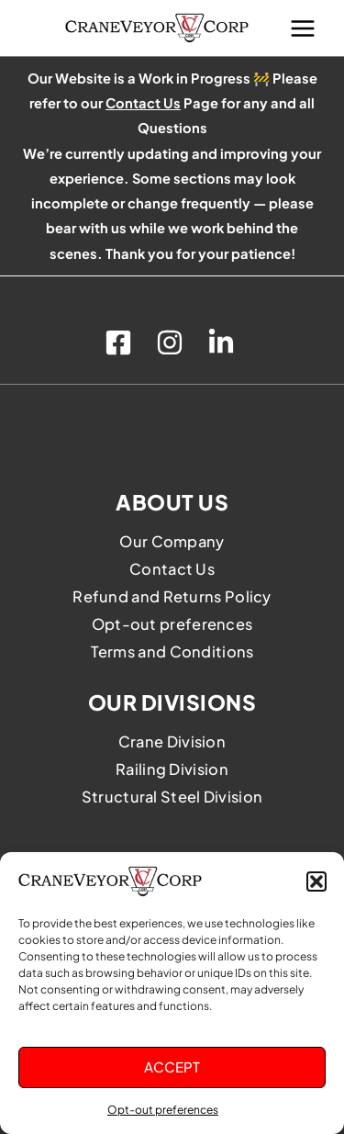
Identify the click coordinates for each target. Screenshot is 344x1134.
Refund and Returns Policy (172, 596)
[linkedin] (223, 342)
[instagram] (172, 342)
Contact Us (172, 568)
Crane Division (172, 741)
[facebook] (121, 342)
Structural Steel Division (172, 796)
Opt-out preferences (162, 1110)
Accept (172, 1066)
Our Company (171, 541)
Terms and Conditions (172, 651)
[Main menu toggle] (303, 28)
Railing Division (172, 769)
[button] (316, 881)
